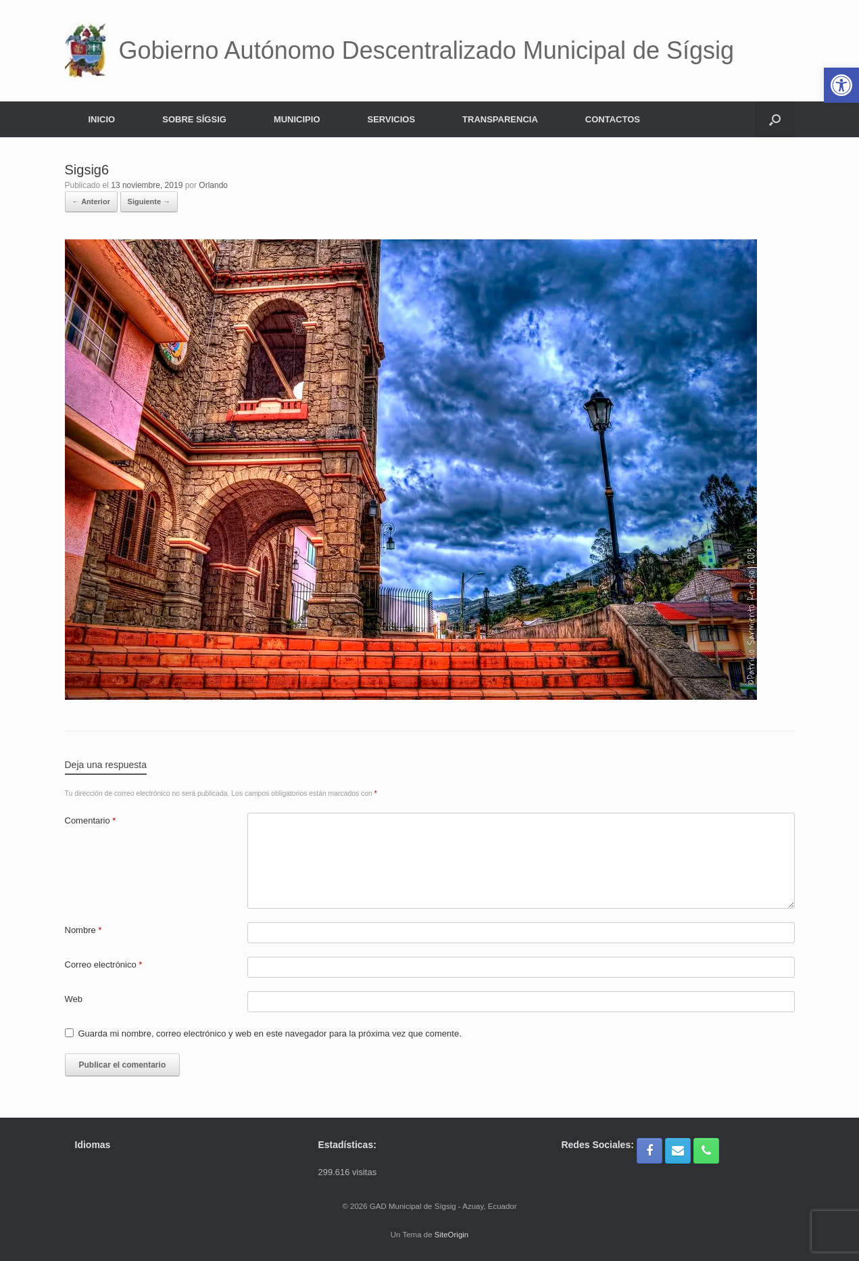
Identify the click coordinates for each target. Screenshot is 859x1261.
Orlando (213, 185)
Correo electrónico (104, 964)
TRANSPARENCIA (500, 119)
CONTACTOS (612, 119)
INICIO (102, 119)
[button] (775, 119)
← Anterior (91, 201)
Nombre (83, 930)
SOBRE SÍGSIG (194, 119)
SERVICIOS (392, 119)
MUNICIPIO (297, 119)
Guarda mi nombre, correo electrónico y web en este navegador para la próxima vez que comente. (270, 1033)
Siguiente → (149, 201)
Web (74, 999)
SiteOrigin (452, 1235)
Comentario (90, 820)
